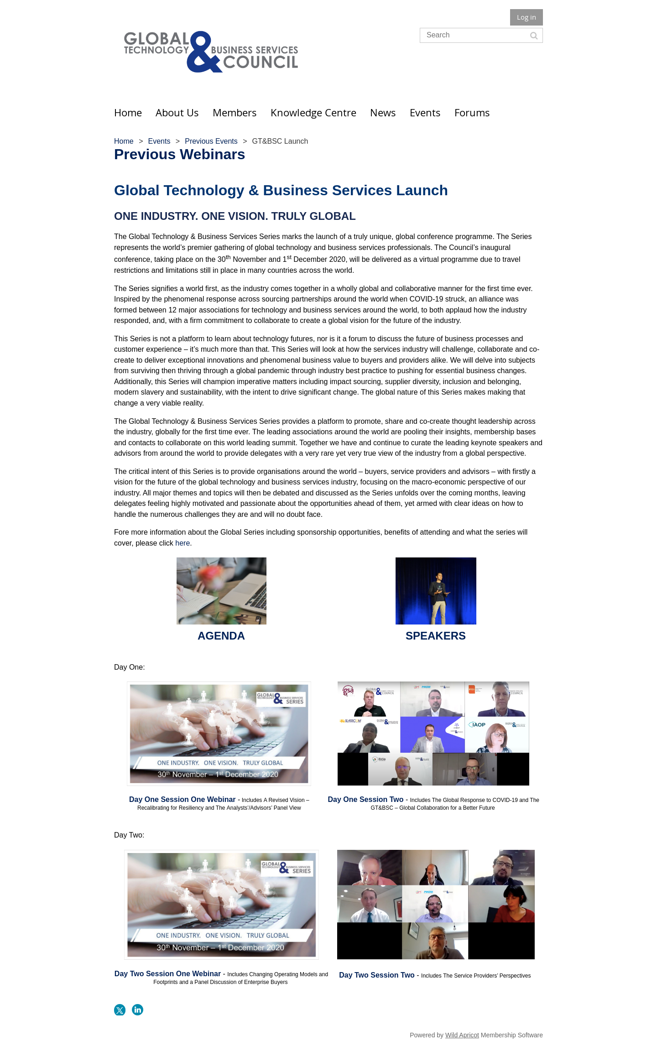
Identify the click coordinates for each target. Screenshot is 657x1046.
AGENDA (221, 636)
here (182, 543)
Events (159, 141)
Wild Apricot (462, 1035)
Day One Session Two (366, 799)
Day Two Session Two (377, 975)
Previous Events (211, 141)
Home (124, 141)
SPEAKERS (436, 636)
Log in (526, 16)
